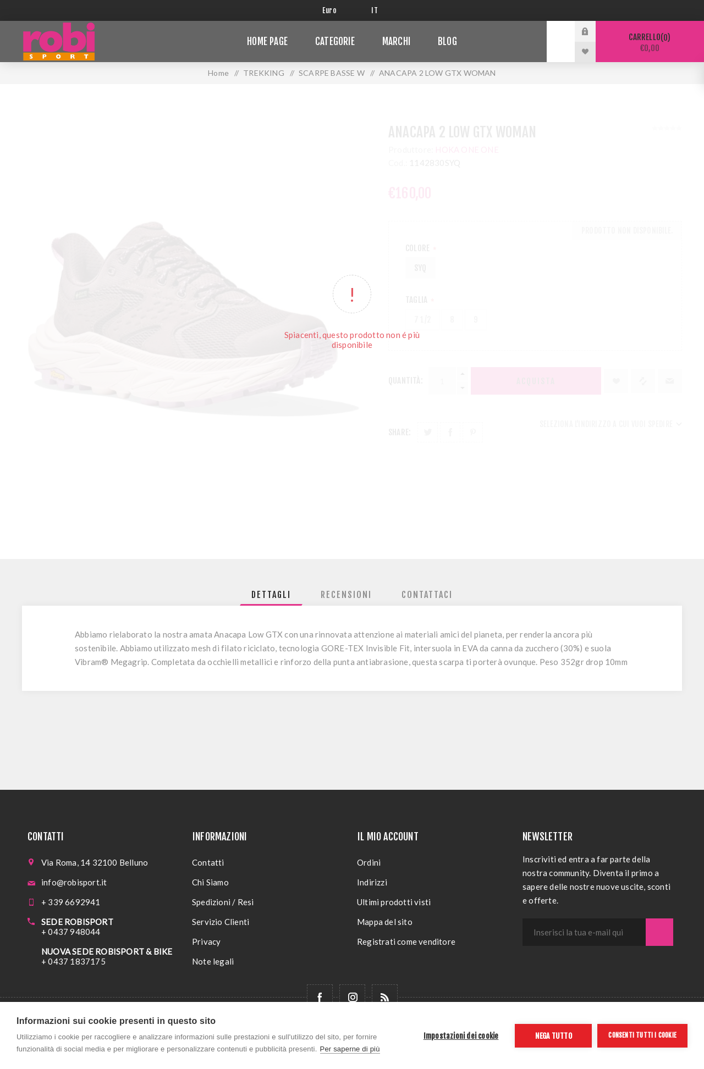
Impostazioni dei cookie (461, 1035)
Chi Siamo (210, 882)
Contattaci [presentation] (427, 594)
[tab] (271, 595)
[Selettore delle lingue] (376, 10)
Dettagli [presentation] (271, 594)
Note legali (213, 961)
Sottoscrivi (659, 932)
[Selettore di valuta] (339, 10)
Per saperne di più (350, 1049)
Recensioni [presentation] (346, 594)
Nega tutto (553, 1035)
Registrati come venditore (406, 941)
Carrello (649, 42)
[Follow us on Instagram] (352, 997)
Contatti (208, 862)
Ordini (369, 862)
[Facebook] (320, 997)
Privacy (206, 941)
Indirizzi (372, 882)
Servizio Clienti (220, 922)
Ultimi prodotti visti (394, 902)
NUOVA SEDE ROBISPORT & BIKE (106, 951)
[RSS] (385, 997)
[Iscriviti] (584, 932)
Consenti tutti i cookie (642, 1035)
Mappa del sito (385, 922)
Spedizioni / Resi (223, 902)
